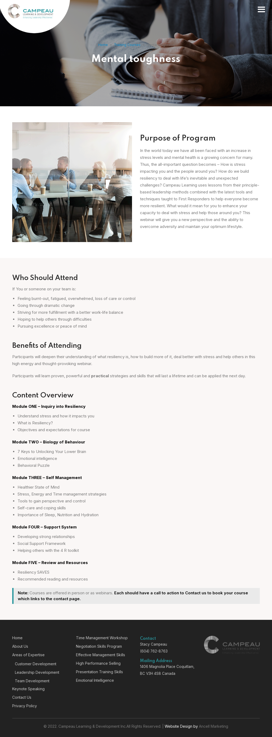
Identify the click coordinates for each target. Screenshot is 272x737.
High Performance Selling (98, 663)
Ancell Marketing (213, 726)
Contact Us (21, 697)
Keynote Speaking (28, 689)
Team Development (32, 681)
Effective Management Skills (100, 655)
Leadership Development (37, 672)
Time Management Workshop (102, 638)
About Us (20, 646)
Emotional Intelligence (95, 680)
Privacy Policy (24, 706)
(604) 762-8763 (154, 651)
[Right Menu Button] (261, 9)
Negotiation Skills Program (99, 646)
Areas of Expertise (28, 655)
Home (103, 45)
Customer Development (35, 664)
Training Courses (127, 45)
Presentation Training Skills (99, 672)
